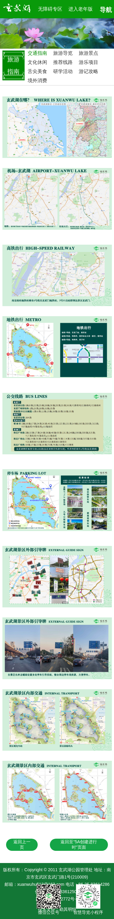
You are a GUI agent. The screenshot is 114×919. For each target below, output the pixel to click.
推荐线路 (63, 62)
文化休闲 (37, 62)
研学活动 (63, 71)
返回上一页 (21, 844)
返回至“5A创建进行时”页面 (78, 844)
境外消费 (37, 80)
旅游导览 (63, 53)
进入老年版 (80, 9)
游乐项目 (88, 62)
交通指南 (37, 53)
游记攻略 (88, 71)
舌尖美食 (37, 71)
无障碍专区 (50, 9)
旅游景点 (88, 53)
